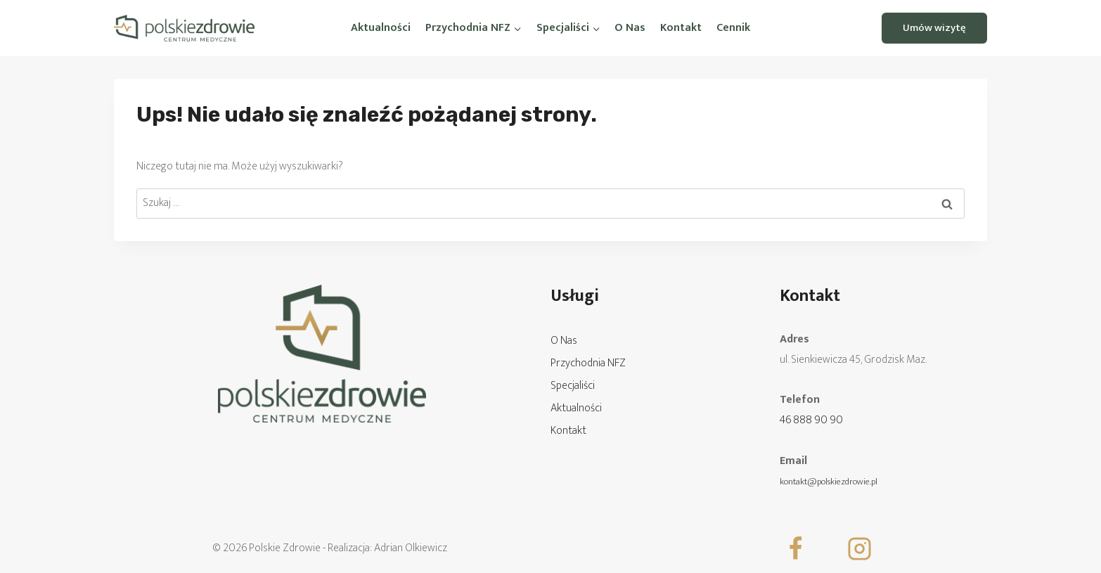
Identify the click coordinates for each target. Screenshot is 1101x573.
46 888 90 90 (811, 420)
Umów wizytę (934, 28)
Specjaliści (572, 385)
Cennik (733, 27)
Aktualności (381, 27)
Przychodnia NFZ (588, 363)
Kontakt (681, 27)
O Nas (629, 27)
